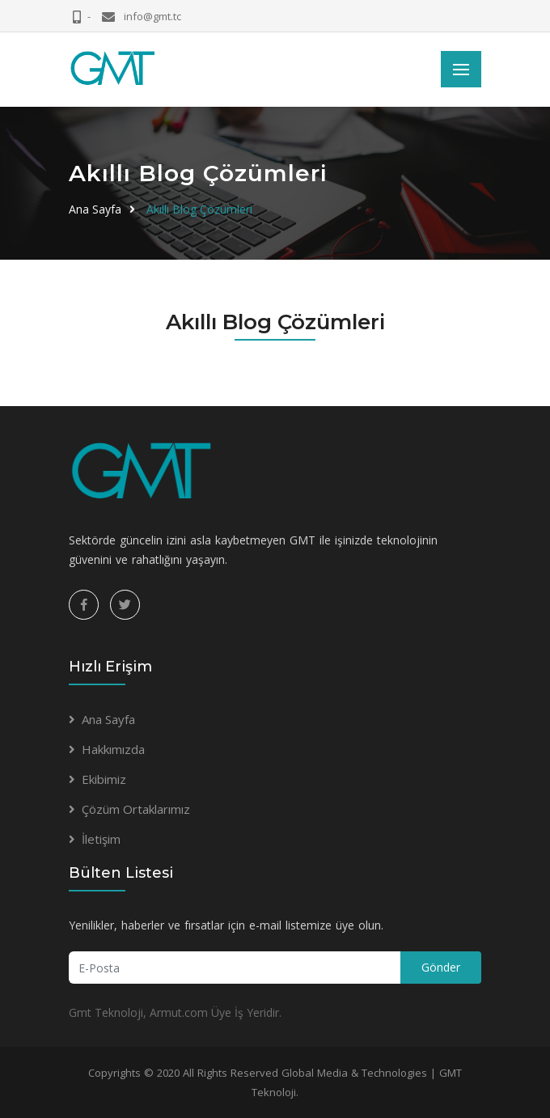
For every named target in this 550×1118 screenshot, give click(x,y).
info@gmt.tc (151, 16)
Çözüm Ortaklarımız (136, 809)
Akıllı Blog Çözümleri (199, 209)
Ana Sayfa (95, 209)
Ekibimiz (104, 779)
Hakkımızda (113, 749)
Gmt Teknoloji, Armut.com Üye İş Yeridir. (175, 1012)
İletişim (101, 839)
